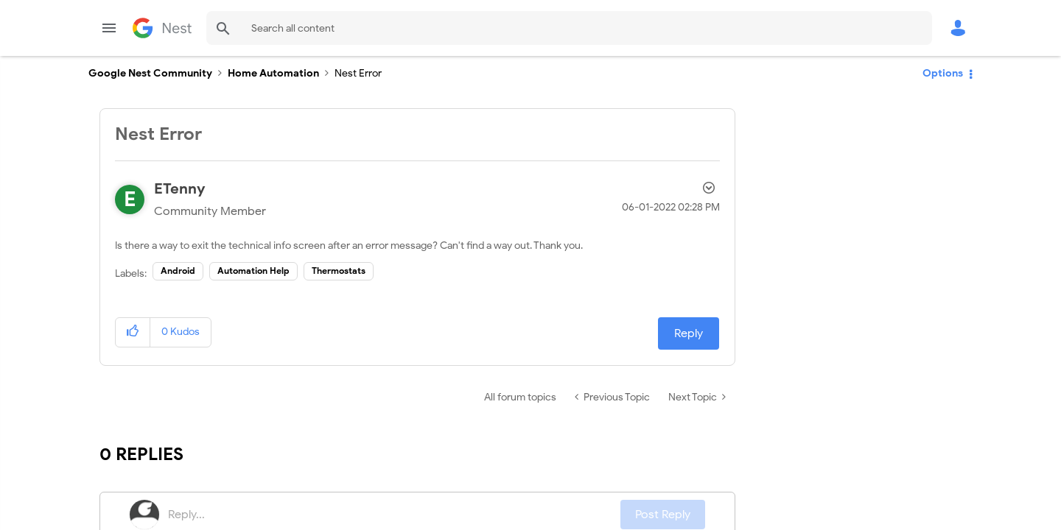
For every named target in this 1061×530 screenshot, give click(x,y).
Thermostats (338, 270)
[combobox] (569, 28)
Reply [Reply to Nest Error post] (688, 333)
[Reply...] (394, 514)
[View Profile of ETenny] (180, 189)
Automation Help (253, 270)
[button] (133, 332)
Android (178, 270)
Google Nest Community (162, 28)
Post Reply (662, 514)
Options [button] (942, 73)
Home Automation (273, 73)
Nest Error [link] (358, 73)
